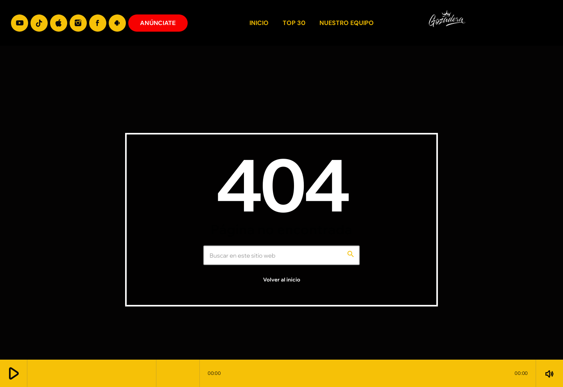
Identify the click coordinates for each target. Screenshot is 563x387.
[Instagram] (78, 23)
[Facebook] (97, 23)
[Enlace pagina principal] (543, 23)
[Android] (117, 23)
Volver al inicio (281, 280)
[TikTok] (39, 23)
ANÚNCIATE (158, 23)
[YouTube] (19, 23)
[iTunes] (58, 23)
